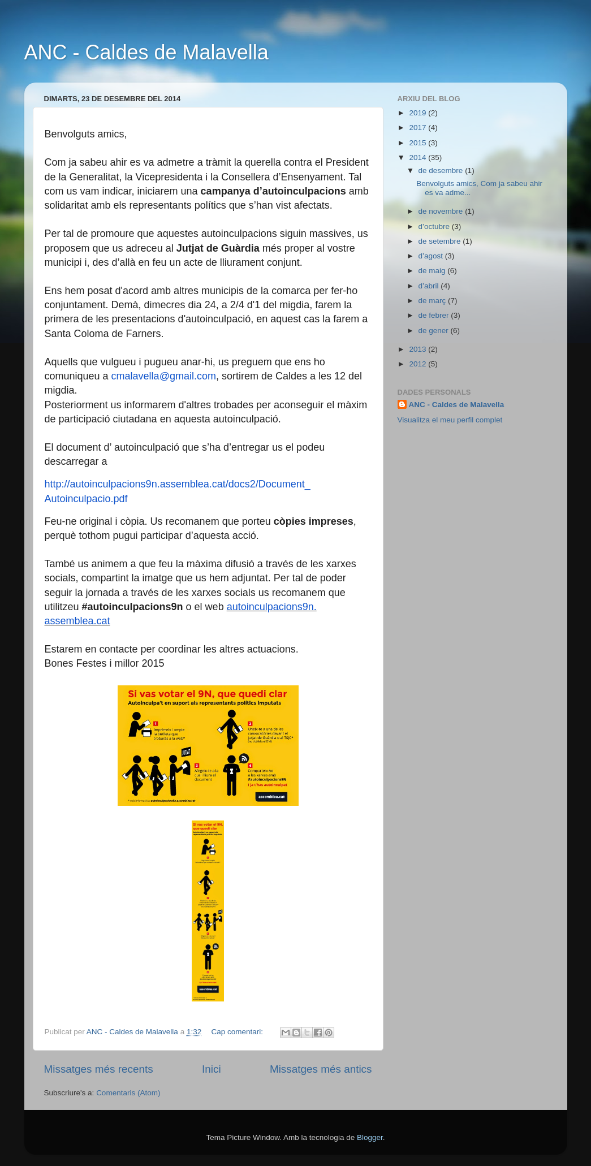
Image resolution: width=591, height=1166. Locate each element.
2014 (418, 157)
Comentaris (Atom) (128, 1093)
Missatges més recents (98, 1069)
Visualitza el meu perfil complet (450, 420)
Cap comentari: (238, 1031)
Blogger (370, 1137)
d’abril (430, 286)
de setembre (441, 241)
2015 (418, 143)
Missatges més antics (321, 1069)
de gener (435, 330)
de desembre (442, 170)
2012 (418, 364)
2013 (418, 349)
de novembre (442, 211)
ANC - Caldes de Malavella (146, 52)
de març (433, 300)
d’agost (432, 256)
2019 (418, 113)
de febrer (435, 315)
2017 (418, 127)
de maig (433, 270)
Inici (211, 1069)
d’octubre (435, 226)
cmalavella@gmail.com (163, 376)
